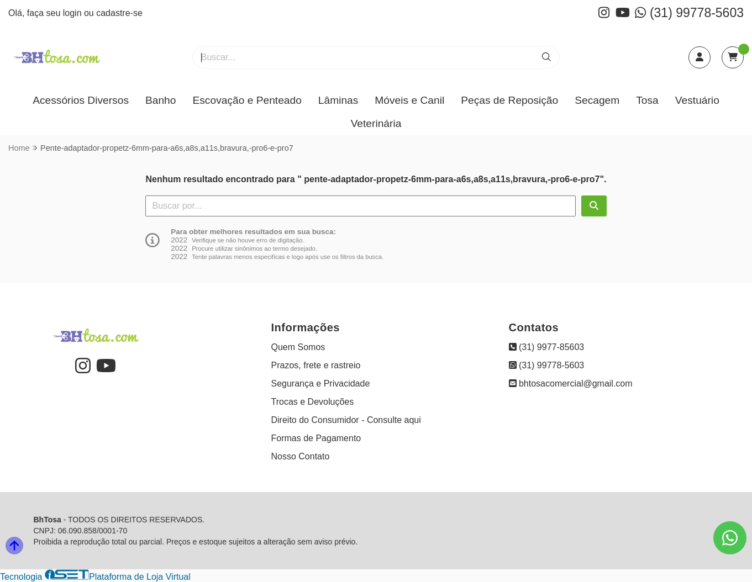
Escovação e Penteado (246, 100)
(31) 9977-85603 (547, 347)
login (73, 13)
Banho (160, 100)
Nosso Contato (300, 456)
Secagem (597, 100)
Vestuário (697, 100)
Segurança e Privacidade (320, 383)
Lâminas (338, 100)
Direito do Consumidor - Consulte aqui (346, 420)
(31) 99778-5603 (689, 13)
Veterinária (376, 123)
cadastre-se (119, 13)
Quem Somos (298, 347)
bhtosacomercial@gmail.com (571, 383)
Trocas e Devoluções (312, 401)
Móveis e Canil (409, 100)
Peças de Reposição (509, 100)
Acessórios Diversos (81, 100)
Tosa (647, 100)
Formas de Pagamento (316, 438)
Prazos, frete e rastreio (316, 365)
